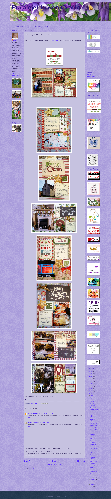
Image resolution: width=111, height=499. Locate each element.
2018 (90, 381)
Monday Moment (94, 429)
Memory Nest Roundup (93, 426)
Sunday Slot (93, 401)
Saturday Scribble (92, 404)
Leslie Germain (32, 422)
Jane (14, 40)
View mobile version (54, 464)
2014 (90, 391)
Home (15, 22)
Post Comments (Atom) (37, 469)
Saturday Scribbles (93, 435)
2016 (90, 386)
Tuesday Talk (93, 423)
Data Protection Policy (26, 22)
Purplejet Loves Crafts (46, 7)
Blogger (63, 496)
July (92, 487)
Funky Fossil (29, 26)
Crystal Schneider (33, 413)
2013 (90, 393)
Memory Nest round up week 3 (94, 409)
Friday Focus (93, 413)
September (94, 482)
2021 (90, 373)
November (93, 477)
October (93, 479)
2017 (90, 383)
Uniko (46, 26)
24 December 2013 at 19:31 (46, 413)
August (92, 484)
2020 (90, 376)
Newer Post (28, 461)
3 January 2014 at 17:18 (43, 422)
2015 (90, 388)
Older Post (81, 461)
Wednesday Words (93, 420)
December (93, 395)
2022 (90, 371)
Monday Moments (93, 398)
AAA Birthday (19, 26)
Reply (29, 417)
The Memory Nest (53, 40)
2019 (90, 378)
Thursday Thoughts (93, 416)
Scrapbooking (38, 26)
